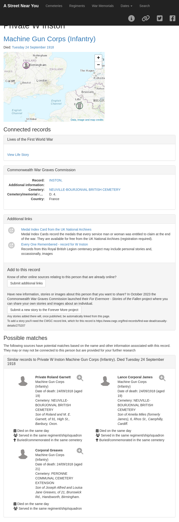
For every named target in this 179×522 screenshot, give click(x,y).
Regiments (77, 6)
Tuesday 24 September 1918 (33, 47)
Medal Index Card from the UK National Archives (56, 229)
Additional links (19, 219)
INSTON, (55, 180)
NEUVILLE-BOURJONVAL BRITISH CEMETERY (84, 189)
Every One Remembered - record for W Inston (54, 244)
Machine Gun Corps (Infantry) (49, 39)
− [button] (98, 65)
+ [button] (98, 58)
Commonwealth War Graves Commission (41, 170)
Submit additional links (26, 283)
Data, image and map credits (87, 119)
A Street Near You (21, 5)
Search (144, 6)
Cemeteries (54, 6)
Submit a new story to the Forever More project (44, 310)
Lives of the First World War (30, 139)
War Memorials (103, 6)
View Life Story (18, 155)
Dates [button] (126, 6)
